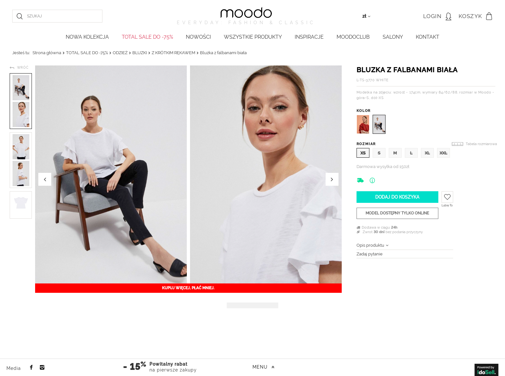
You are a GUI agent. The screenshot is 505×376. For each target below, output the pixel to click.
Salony (393, 37)
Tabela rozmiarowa (481, 144)
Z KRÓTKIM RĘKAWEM (173, 52)
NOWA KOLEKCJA (87, 37)
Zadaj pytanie (370, 254)
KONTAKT (427, 37)
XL (427, 153)
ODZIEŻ (120, 52)
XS (363, 153)
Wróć (23, 67)
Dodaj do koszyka (397, 197)
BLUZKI (139, 52)
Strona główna (47, 52)
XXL (443, 153)
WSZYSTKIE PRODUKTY (253, 37)
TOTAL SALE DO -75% (147, 37)
